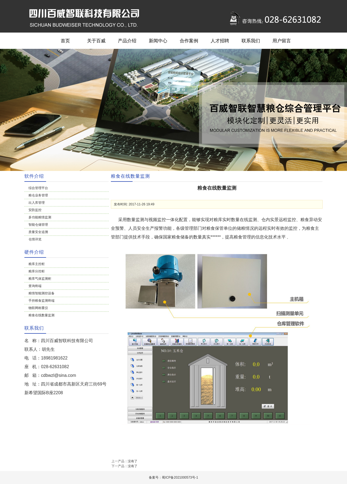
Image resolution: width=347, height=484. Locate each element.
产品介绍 (127, 40)
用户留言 (281, 40)
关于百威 (96, 40)
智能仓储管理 (38, 225)
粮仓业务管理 (38, 195)
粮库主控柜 (36, 264)
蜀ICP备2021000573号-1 (180, 477)
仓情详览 (34, 239)
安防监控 (34, 210)
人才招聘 (220, 40)
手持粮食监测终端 (41, 300)
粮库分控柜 (36, 271)
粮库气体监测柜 (39, 279)
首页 (65, 40)
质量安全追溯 (38, 232)
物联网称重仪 (38, 308)
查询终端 (34, 286)
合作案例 (189, 40)
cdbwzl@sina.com (58, 375)
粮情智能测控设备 (41, 293)
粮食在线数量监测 (41, 315)
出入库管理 (36, 203)
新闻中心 (158, 40)
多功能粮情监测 (39, 217)
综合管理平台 (38, 188)
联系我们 (251, 40)
